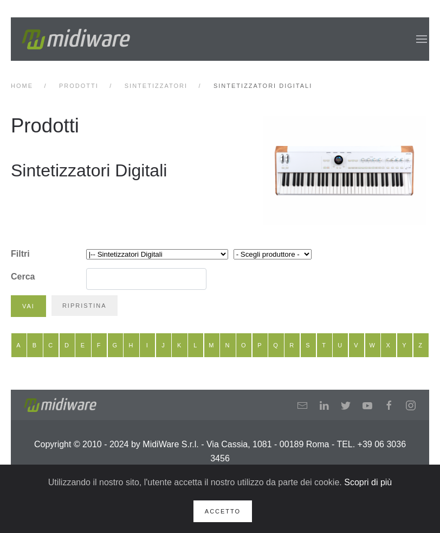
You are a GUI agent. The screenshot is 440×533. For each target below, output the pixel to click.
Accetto (223, 511)
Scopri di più (368, 482)
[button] (421, 39)
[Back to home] (76, 39)
